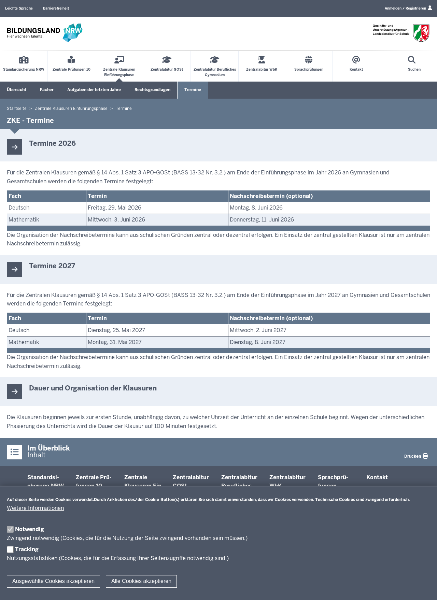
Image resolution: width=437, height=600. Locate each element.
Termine (192, 89)
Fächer (47, 89)
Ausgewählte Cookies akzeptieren (53, 581)
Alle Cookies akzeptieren (141, 581)
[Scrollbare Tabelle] (218, 210)
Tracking (27, 549)
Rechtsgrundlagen (152, 89)
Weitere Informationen (35, 508)
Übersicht (16, 89)
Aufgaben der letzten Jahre (94, 89)
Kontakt (377, 477)
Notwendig (29, 529)
